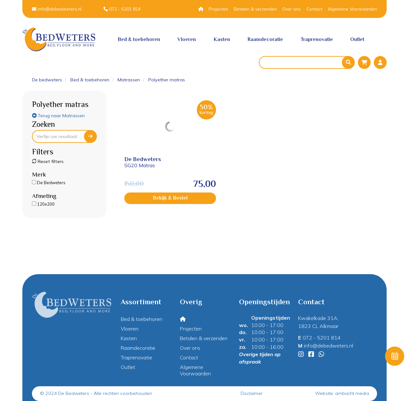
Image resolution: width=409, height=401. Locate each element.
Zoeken (43, 124)
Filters (42, 152)
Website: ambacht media (342, 393)
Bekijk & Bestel (149, 198)
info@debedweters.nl (56, 9)
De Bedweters (49, 182)
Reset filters (48, 161)
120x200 (43, 204)
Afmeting (44, 195)
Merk (39, 174)
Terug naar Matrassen (58, 116)
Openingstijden (270, 318)
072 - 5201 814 (122, 9)
